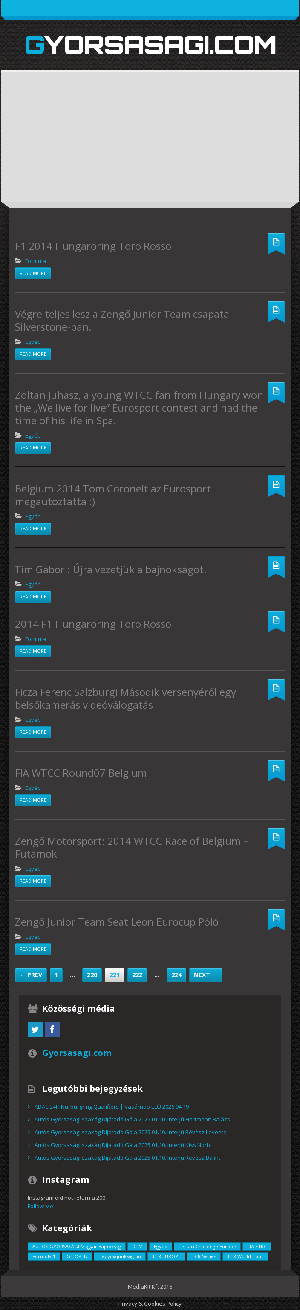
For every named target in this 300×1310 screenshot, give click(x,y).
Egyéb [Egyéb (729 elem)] (160, 1246)
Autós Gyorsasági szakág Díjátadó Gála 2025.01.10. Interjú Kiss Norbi (123, 1145)
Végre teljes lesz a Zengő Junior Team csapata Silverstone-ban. (122, 320)
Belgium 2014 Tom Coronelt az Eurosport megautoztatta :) (113, 494)
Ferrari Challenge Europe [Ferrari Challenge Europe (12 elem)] (207, 1246)
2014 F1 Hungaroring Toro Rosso (93, 624)
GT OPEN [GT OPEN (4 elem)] (76, 1256)
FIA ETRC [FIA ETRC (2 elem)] (257, 1246)
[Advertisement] (150, 142)
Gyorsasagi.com (150, 44)
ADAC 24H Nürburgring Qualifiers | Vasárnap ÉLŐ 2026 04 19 (112, 1106)
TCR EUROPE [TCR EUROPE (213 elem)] (166, 1256)
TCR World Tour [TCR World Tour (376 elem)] (245, 1256)
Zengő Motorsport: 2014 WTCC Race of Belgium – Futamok (131, 847)
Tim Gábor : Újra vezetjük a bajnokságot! (111, 569)
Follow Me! (41, 1206)
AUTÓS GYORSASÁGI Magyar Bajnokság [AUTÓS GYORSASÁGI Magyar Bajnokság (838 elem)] (76, 1246)
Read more (33, 273)
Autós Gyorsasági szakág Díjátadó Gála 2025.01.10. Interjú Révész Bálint (127, 1157)
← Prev (31, 975)
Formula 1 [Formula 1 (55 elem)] (43, 1256)
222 (137, 975)
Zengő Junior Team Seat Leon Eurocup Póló (117, 922)
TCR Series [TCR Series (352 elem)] (204, 1256)
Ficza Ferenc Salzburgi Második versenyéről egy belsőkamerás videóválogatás (125, 698)
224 (176, 975)
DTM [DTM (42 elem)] (137, 1246)
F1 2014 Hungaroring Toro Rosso (93, 246)
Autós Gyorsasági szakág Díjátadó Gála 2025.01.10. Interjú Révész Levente (131, 1132)
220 (92, 975)
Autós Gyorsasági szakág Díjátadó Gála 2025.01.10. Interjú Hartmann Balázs (132, 1119)
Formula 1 (37, 261)
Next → (206, 975)
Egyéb (33, 342)
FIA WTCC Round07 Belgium (81, 773)
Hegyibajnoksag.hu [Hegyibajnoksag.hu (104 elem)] (119, 1256)
